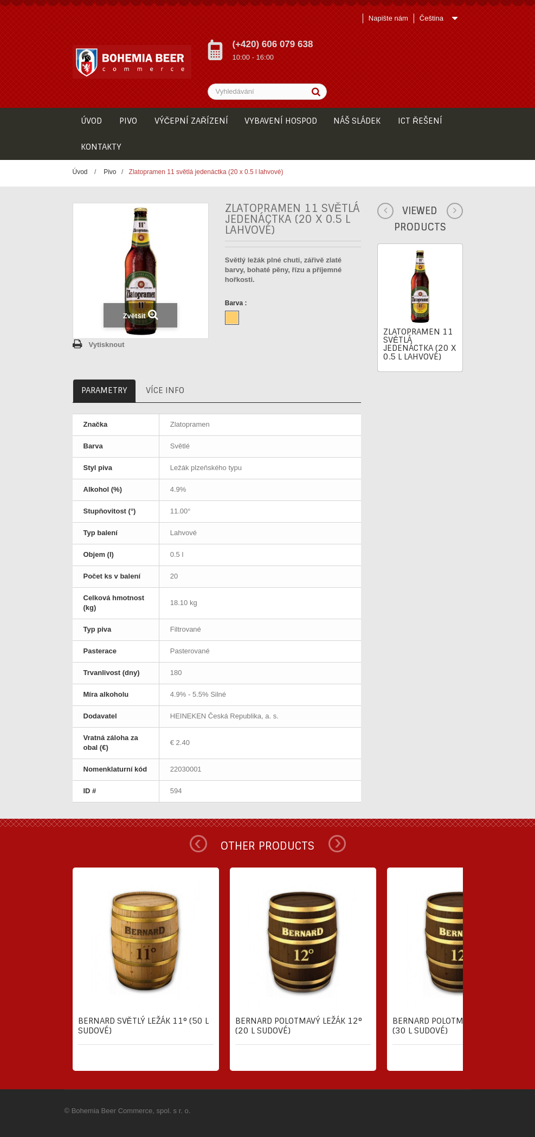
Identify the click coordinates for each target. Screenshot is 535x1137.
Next (337, 843)
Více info (165, 390)
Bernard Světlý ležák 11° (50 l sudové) (143, 1026)
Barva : (237, 303)
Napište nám (388, 18)
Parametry (104, 390)
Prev (198, 843)
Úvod (80, 172)
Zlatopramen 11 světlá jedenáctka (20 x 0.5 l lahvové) (419, 344)
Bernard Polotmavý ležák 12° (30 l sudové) (455, 1026)
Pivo (110, 172)
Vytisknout (107, 345)
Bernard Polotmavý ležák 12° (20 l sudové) (298, 1026)
